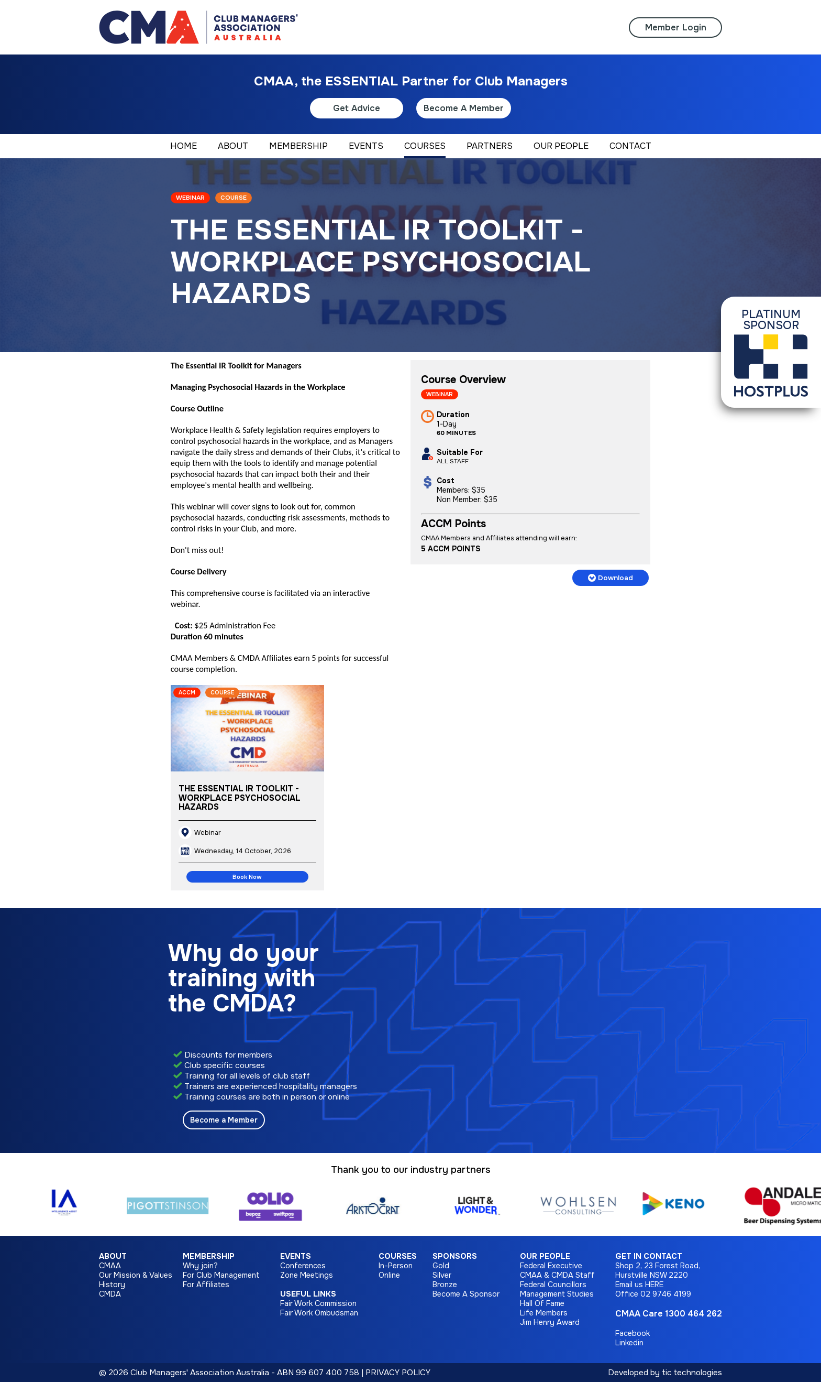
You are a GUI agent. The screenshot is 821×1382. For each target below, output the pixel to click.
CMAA (110, 1265)
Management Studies (557, 1294)
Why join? (200, 1265)
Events (295, 1256)
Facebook (632, 1333)
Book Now (247, 876)
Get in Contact (648, 1256)
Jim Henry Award (550, 1322)
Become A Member (464, 108)
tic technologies (692, 1372)
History (112, 1284)
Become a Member (224, 1120)
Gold (440, 1265)
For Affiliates (206, 1284)
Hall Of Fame (542, 1303)
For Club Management (221, 1275)
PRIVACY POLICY (397, 1372)
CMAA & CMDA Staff (557, 1275)
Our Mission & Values (135, 1275)
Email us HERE (639, 1284)
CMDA (110, 1294)
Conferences (303, 1265)
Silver (441, 1275)
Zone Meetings (306, 1275)
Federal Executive (551, 1265)
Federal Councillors (553, 1284)
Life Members (544, 1313)
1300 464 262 (693, 1313)
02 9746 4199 (665, 1294)
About (113, 1256)
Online (389, 1275)
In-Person (396, 1265)
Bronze (444, 1284)
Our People (545, 1256)
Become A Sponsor (466, 1294)
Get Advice (356, 108)
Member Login (675, 27)
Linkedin (629, 1342)
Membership (209, 1256)
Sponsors (454, 1256)
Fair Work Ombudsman (319, 1313)
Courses (398, 1256)
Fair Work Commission (318, 1303)
